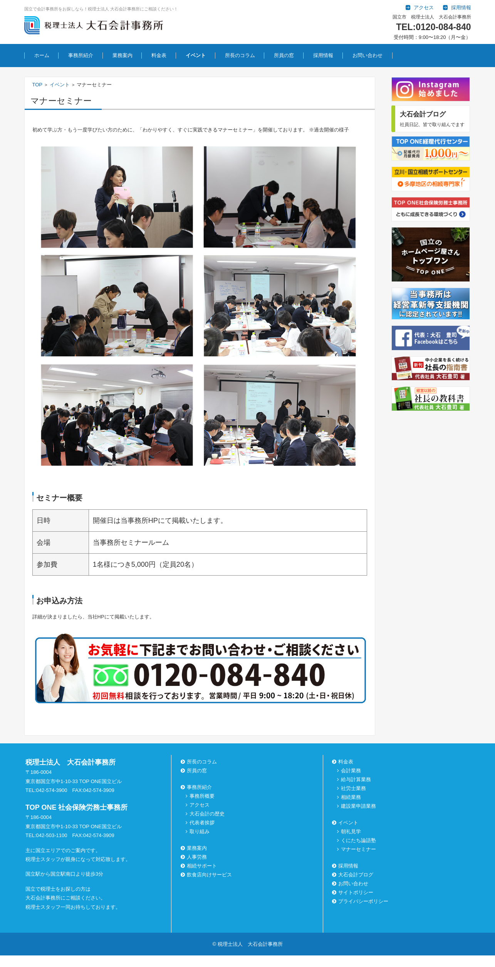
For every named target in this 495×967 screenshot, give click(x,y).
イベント (196, 55)
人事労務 (195, 857)
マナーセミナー (358, 849)
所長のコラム (240, 55)
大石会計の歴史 (207, 814)
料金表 (158, 55)
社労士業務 (353, 788)
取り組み (200, 831)
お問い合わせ (367, 55)
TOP (37, 85)
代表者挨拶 (202, 822)
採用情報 (323, 55)
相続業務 (351, 797)
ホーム (41, 55)
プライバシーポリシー (361, 901)
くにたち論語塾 (358, 840)
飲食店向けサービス (207, 875)
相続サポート (200, 866)
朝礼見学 (351, 831)
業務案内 (122, 55)
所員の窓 (284, 55)
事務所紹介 (80, 55)
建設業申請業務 (358, 806)
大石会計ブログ (353, 875)
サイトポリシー (353, 892)
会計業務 (351, 770)
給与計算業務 (356, 779)
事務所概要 (202, 796)
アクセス (200, 805)
